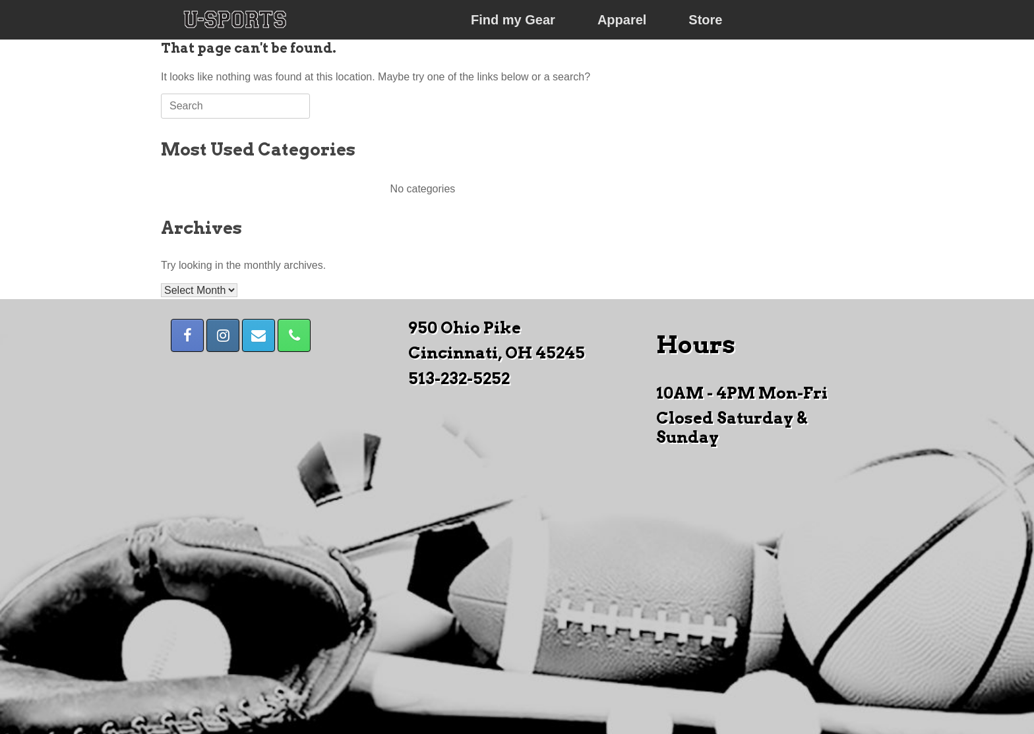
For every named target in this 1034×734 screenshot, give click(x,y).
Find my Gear (513, 20)
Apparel (621, 20)
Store (705, 20)
